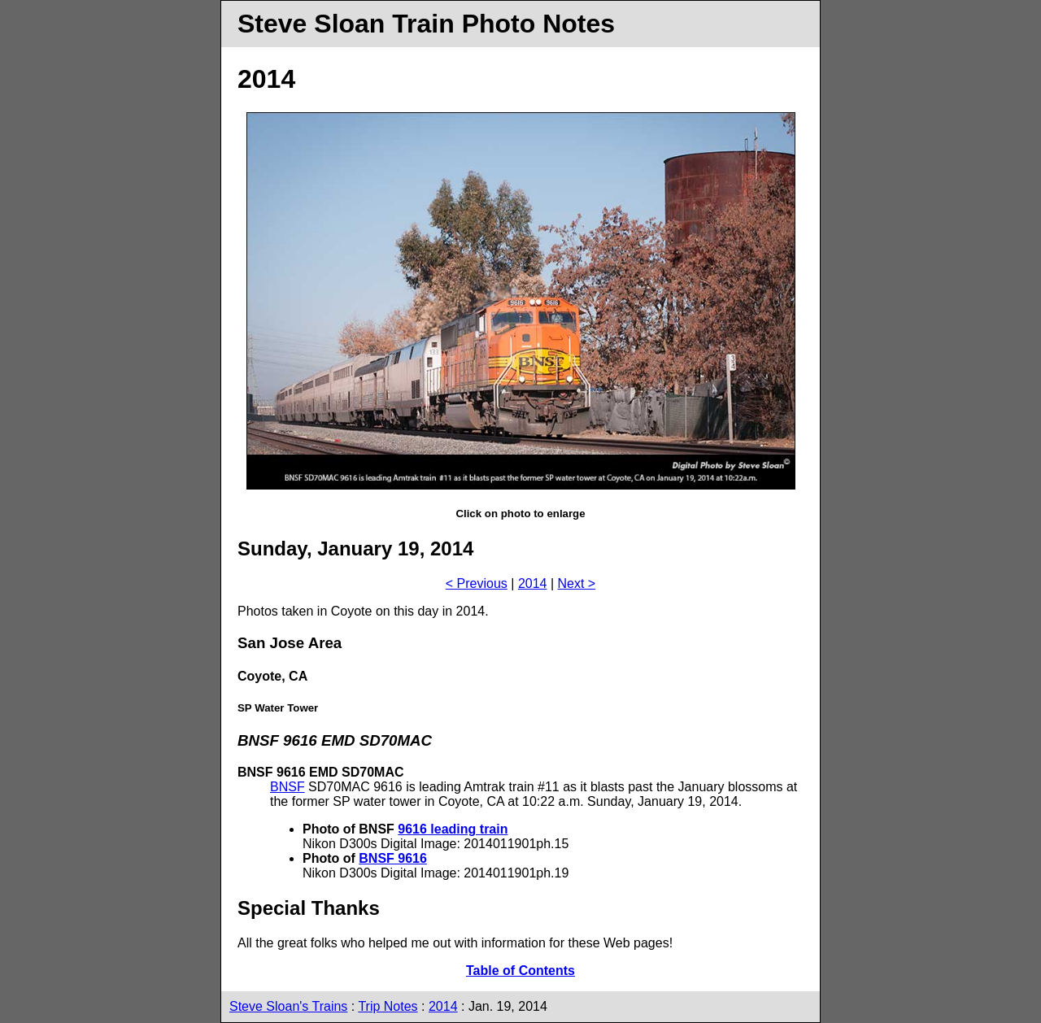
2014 (532, 583)
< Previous (476, 583)
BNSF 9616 (393, 858)
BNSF (287, 787)
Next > (577, 583)
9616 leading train (452, 829)
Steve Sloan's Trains (288, 1006)
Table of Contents (520, 970)
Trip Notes (387, 1006)
